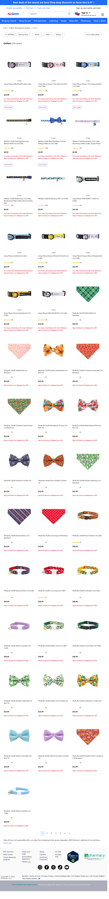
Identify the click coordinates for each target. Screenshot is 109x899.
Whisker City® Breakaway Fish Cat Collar (53, 199)
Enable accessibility (14, 8)
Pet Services (8, 852)
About (42, 852)
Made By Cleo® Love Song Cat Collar (51, 591)
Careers (43, 854)
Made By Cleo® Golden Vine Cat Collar (52, 646)
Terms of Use (35, 876)
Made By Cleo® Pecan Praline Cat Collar (87, 536)
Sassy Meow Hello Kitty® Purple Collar (17, 84)
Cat (5, 28)
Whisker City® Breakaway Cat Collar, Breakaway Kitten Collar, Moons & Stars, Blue (18, 201)
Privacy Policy (47, 876)
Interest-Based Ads (62, 876)
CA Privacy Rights (97, 876)
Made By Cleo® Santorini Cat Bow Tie (17, 481)
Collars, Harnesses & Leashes (19, 28)
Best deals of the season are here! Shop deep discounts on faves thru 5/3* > (53, 2)
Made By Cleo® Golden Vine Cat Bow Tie (53, 701)
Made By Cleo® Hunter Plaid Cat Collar (86, 646)
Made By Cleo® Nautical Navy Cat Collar (19, 591)
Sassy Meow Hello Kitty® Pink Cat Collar (52, 313)
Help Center (8, 854)
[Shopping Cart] (104, 14)
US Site (58, 852)
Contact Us (26, 862)
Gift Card (29, 8)
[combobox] (50, 13)
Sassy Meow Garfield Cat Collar (15, 256)
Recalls (25, 876)
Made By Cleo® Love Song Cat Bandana (53, 536)
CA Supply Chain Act (80, 876)
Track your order (43, 8)
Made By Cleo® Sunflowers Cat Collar (86, 591)
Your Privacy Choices (31, 878)
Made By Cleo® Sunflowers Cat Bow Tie (86, 701)
